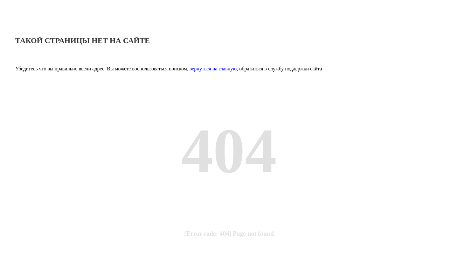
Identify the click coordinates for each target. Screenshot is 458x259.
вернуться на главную (213, 68)
